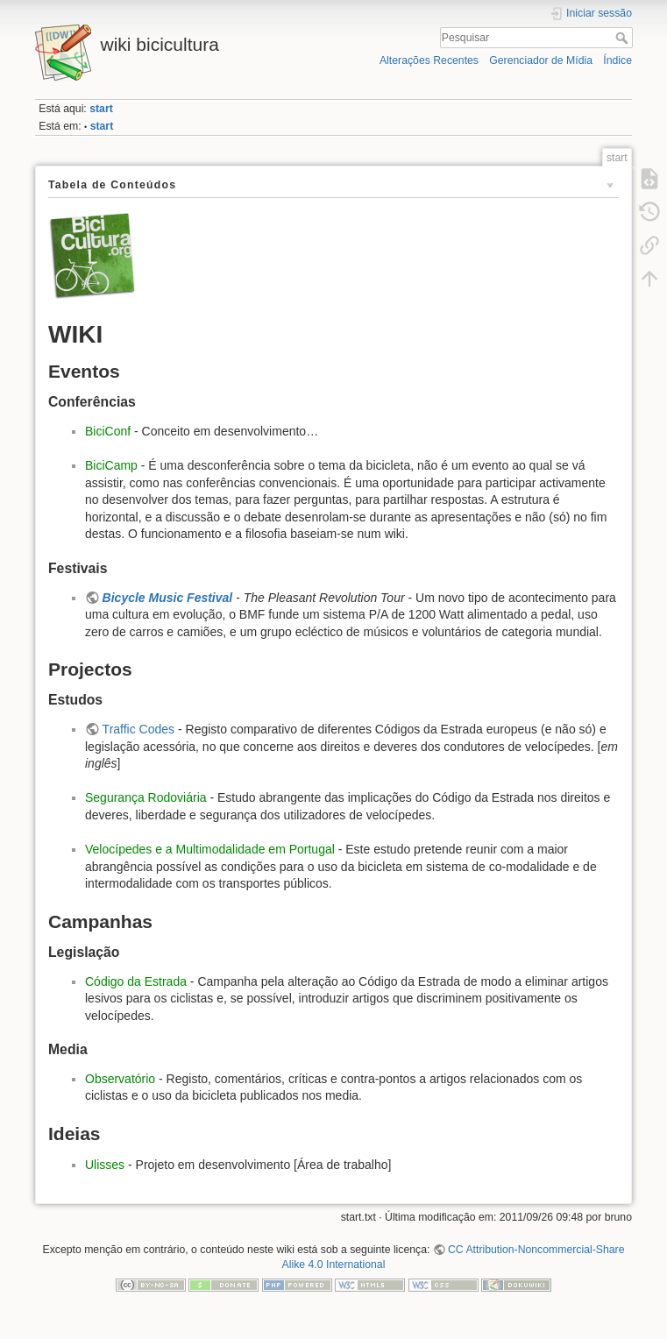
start (101, 109)
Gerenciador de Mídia (540, 60)
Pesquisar (623, 38)
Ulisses (104, 1165)
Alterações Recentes (429, 60)
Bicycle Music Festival (168, 598)
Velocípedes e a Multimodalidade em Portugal (210, 849)
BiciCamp (111, 465)
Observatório (120, 1079)
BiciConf (108, 431)
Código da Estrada (136, 981)
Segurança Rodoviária (146, 797)
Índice (617, 60)
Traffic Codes (138, 729)
